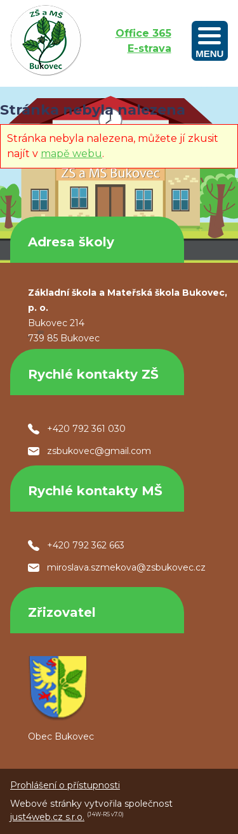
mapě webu (71, 154)
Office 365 (143, 33)
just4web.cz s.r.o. (47, 817)
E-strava (149, 48)
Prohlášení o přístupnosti (65, 785)
